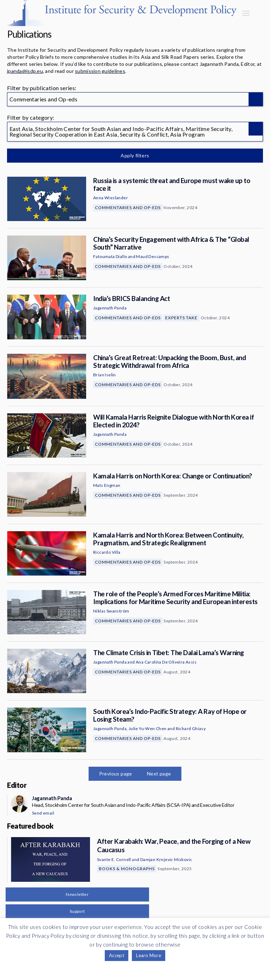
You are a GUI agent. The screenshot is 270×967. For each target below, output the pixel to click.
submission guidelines (100, 71)
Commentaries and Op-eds (128, 207)
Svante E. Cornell (114, 859)
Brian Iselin (104, 374)
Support (77, 911)
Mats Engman (106, 485)
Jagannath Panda (110, 307)
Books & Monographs (127, 868)
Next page (159, 774)
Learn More (148, 955)
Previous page (115, 774)
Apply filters (135, 155)
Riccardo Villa (107, 552)
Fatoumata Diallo (110, 256)
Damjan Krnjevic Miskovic (166, 859)
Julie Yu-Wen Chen (148, 728)
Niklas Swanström (111, 611)
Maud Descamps (152, 256)
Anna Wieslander (110, 197)
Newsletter (77, 894)
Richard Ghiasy (191, 728)
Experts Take (181, 317)
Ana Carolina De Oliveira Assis (166, 662)
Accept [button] (116, 955)
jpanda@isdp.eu (25, 71)
